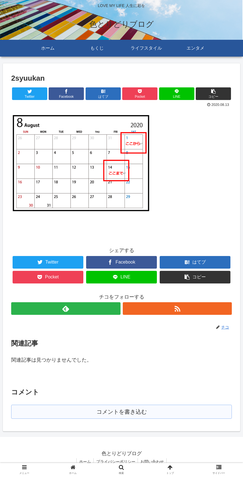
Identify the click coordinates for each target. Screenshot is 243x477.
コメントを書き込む (121, 411)
